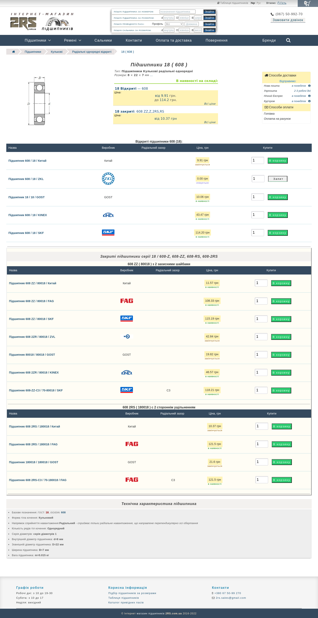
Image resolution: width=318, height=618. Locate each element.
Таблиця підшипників (232, 3)
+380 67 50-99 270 (227, 592)
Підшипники (35, 40)
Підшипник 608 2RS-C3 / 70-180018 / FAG (37, 479)
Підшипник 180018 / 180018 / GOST (33, 461)
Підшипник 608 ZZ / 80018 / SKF (31, 318)
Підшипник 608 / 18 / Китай (27, 160)
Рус (259, 3)
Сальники (103, 40)
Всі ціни (209, 103)
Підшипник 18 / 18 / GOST (26, 196)
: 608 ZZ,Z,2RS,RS (165, 116)
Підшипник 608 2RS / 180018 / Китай (34, 426)
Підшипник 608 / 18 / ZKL (26, 178)
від (158, 95)
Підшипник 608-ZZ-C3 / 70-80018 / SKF (36, 390)
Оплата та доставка (174, 40)
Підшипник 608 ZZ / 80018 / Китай (32, 282)
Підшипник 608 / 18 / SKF (26, 232)
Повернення (217, 40)
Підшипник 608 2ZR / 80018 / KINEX (34, 372)
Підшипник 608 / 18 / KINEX (27, 214)
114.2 (164, 99)
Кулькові (53, 51)
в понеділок (301, 85)
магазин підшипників (150, 613)
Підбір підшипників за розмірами (132, 592)
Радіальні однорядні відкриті (86, 51)
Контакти (134, 40)
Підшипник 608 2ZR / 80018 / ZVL (32, 336)
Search (288, 40)
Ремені (70, 40)
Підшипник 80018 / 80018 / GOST (32, 354)
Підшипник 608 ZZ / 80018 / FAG (31, 300)
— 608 (131, 88)
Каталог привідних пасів (126, 602)
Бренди (269, 40)
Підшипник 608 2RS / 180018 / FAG (33, 444)
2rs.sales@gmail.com (230, 597)
